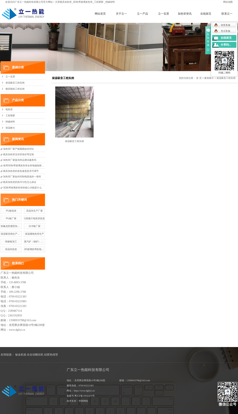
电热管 (9, 109)
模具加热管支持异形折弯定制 (18, 154)
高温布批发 (11, 249)
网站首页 (100, 13)
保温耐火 (10, 127)
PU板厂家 (11, 218)
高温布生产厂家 (34, 210)
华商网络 (83, 401)
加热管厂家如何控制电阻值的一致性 (22, 176)
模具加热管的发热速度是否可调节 (21, 171)
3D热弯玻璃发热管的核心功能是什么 (22, 187)
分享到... (226, 44)
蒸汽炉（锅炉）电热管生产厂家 (40, 241)
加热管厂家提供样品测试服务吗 (19, 160)
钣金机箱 (20, 354)
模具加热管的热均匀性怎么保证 (19, 182)
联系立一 (226, 13)
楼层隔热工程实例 (15, 89)
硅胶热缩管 (51, 354)
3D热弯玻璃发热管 (83, 2)
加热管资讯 (185, 13)
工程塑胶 (98, 2)
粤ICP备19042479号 (84, 395)
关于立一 (121, 13)
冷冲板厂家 (34, 226)
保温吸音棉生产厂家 (11, 233)
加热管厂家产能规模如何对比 (18, 149)
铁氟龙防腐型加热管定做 (14, 226)
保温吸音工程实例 (15, 82)
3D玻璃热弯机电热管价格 (37, 249)
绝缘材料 (110, 2)
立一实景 (163, 13)
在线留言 (205, 13)
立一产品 (142, 13)
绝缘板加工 (11, 241)
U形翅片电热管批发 (34, 218)
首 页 (198, 78)
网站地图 (228, 2)
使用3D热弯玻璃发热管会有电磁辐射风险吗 (26, 165)
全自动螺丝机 (35, 354)
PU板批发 (11, 210)
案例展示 (209, 78)
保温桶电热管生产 (34, 233)
